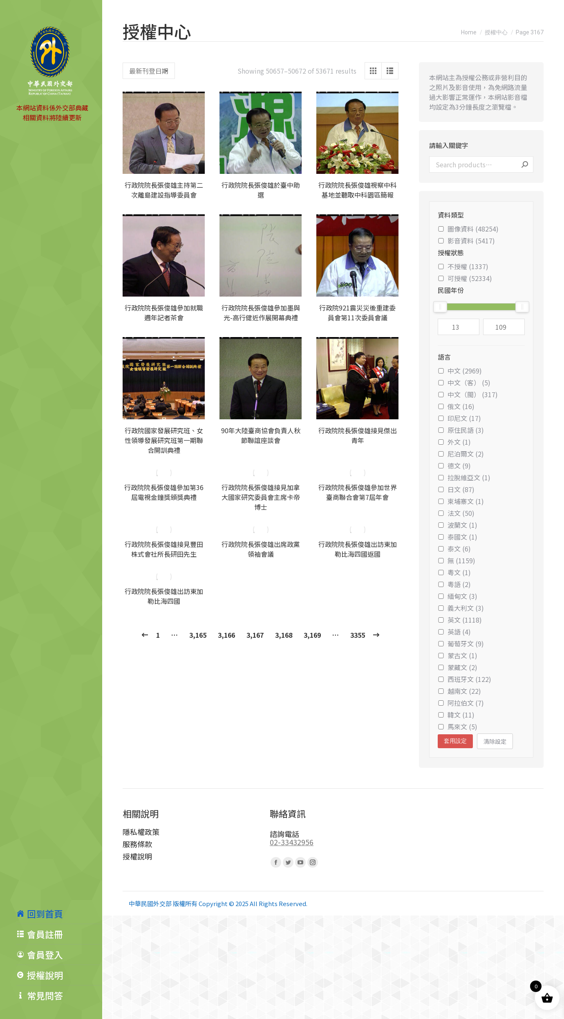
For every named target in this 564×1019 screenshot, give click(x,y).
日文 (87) (456, 489)
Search (525, 164)
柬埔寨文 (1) (461, 501)
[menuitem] (59, 913)
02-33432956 (291, 842)
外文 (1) (454, 442)
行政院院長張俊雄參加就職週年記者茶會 (164, 312)
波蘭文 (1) (457, 525)
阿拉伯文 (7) (461, 703)
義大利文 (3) (461, 608)
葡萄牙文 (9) (461, 643)
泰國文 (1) (457, 537)
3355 (357, 635)
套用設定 (455, 741)
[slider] (440, 307)
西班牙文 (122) (464, 679)
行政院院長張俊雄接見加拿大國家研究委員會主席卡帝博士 (261, 497)
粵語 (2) (454, 584)
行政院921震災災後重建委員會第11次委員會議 (357, 312)
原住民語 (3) (461, 430)
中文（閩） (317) (468, 394)
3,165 (197, 635)
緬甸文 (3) (457, 596)
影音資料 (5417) (466, 240)
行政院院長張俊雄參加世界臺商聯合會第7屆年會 (357, 492)
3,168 (283, 635)
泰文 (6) (454, 548)
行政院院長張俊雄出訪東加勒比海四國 (164, 596)
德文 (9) (454, 465)
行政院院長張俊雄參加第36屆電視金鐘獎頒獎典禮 (164, 492)
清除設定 (494, 741)
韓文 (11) (456, 715)
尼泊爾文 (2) (461, 454)
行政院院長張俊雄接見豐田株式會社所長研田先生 (164, 549)
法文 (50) (456, 513)
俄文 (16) (456, 406)
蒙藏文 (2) (457, 667)
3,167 (255, 635)
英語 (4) (454, 632)
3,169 (312, 635)
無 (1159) (456, 560)
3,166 (226, 635)
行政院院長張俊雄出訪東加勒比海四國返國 (357, 549)
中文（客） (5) (464, 382)
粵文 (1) (454, 572)
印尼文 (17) (459, 418)
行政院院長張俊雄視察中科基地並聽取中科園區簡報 (357, 190)
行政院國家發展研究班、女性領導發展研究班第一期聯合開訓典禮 (164, 440)
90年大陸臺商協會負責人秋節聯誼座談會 (260, 435)
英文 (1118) (460, 620)
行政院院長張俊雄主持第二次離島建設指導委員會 (164, 190)
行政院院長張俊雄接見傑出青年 (357, 435)
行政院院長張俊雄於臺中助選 (261, 190)
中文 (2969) (460, 371)
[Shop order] (149, 71)
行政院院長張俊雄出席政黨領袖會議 (261, 549)
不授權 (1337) (463, 266)
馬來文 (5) (457, 726)
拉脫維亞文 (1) (464, 477)
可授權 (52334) (465, 278)
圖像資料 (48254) (468, 229)
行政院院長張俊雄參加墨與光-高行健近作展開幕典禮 (261, 312)
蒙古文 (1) (457, 655)
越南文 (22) (459, 691)
